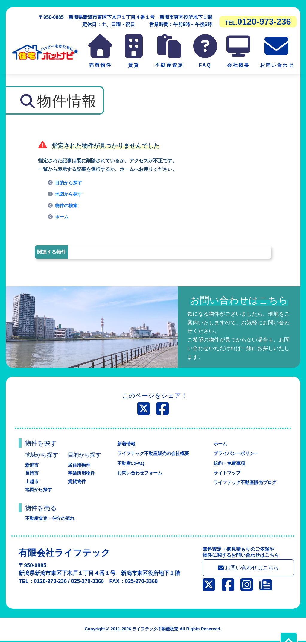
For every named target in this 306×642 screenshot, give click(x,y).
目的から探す (69, 182)
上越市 (32, 481)
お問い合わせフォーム (139, 472)
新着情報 (124, 443)
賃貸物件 (77, 481)
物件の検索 (67, 205)
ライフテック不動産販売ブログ (244, 482)
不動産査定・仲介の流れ (51, 518)
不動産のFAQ (129, 463)
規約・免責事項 (228, 463)
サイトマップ (225, 472)
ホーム (62, 216)
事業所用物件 (82, 473)
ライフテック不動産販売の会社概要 (153, 453)
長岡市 (32, 473)
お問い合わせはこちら (250, 568)
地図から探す (69, 194)
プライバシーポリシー (235, 453)
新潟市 (32, 465)
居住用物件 (80, 465)
